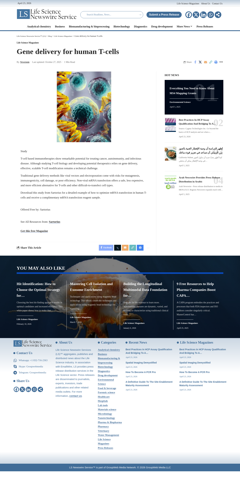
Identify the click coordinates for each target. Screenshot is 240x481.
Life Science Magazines (188, 3)
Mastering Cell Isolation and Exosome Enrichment (92, 293)
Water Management (108, 444)
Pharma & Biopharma (110, 432)
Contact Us (217, 3)
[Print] (216, 64)
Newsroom (25, 64)
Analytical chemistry (109, 359)
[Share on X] (200, 64)
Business (102, 363)
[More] (218, 14)
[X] (196, 14)
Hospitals (103, 410)
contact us (75, 405)
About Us (205, 3)
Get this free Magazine (34, 232)
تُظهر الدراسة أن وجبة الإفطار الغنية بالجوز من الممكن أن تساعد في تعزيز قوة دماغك (199, 151)
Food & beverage (107, 398)
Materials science (107, 419)
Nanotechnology (106, 427)
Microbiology (105, 423)
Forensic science (106, 402)
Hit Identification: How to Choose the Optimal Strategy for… (40, 293)
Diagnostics (104, 381)
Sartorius (54, 223)
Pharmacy (103, 436)
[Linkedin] (203, 14)
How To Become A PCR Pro (141, 382)
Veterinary (103, 440)
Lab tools (103, 415)
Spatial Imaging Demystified (141, 372)
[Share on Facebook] (195, 64)
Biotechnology (105, 376)
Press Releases (105, 457)
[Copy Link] (210, 64)
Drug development (108, 385)
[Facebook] (188, 14)
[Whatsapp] (210, 14)
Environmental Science (182, 101)
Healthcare (104, 406)
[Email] (205, 64)
